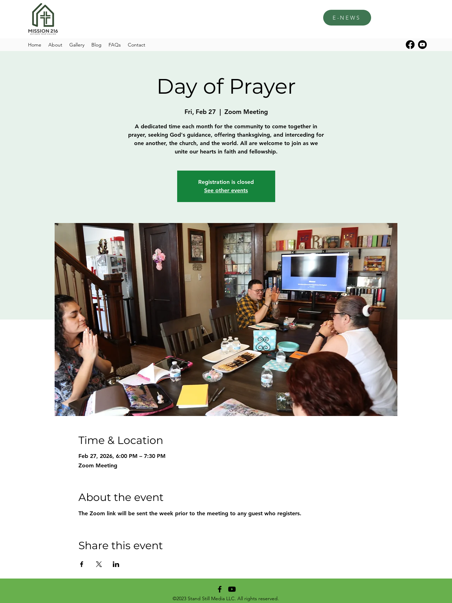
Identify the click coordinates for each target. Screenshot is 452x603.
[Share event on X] (99, 564)
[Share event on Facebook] (81, 564)
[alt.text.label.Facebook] (410, 44)
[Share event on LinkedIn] (116, 564)
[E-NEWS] (347, 18)
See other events (226, 190)
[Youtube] (422, 44)
